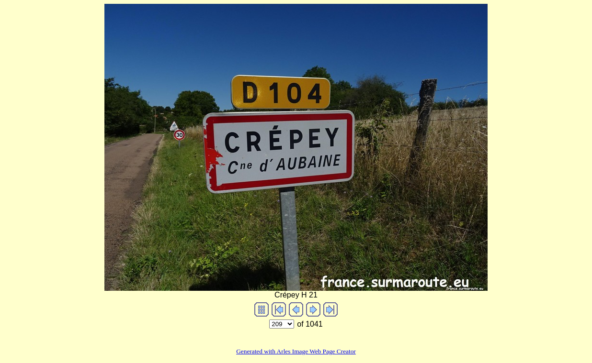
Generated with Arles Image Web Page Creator (296, 351)
